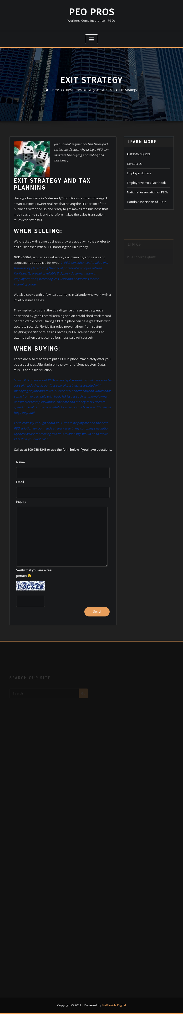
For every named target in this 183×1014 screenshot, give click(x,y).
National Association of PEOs (148, 192)
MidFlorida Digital (114, 1005)
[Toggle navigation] (91, 39)
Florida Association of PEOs (146, 202)
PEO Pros (91, 12)
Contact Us (134, 163)
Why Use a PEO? (100, 90)
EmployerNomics (139, 173)
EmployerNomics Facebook (146, 183)
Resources (74, 90)
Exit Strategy (128, 90)
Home (55, 90)
